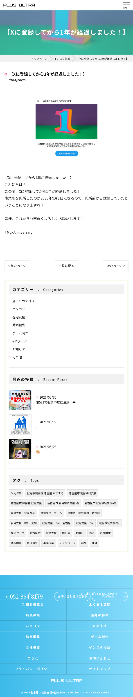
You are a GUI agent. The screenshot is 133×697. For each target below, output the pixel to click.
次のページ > (116, 265)
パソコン (18, 309)
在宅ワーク (17, 533)
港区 (92, 533)
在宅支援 (18, 317)
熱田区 (80, 533)
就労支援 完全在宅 (23, 513)
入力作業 (16, 493)
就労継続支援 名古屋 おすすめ (45, 493)
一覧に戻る (66, 265)
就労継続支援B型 (109, 523)
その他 (17, 357)
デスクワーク (67, 543)
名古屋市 (35, 533)
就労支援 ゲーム (51, 513)
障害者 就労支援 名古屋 (84, 513)
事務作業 (48, 543)
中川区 (66, 533)
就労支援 (51, 533)
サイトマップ (100, 668)
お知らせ (18, 349)
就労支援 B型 (85, 523)
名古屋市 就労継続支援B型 (63, 503)
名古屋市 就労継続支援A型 (101, 503)
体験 (94, 543)
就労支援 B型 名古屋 (56, 523)
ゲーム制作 (20, 333)
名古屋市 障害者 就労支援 (26, 503)
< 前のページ (17, 265)
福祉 (83, 543)
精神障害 (16, 543)
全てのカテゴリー (25, 301)
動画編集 (18, 325)
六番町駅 (105, 533)
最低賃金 (32, 543)
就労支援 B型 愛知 (24, 523)
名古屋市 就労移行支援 (83, 493)
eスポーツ (19, 341)
